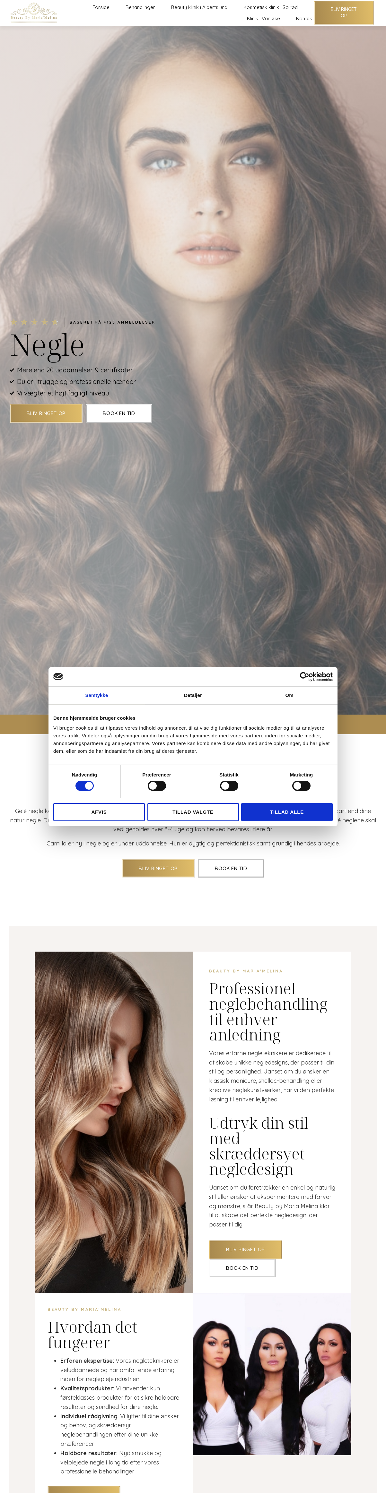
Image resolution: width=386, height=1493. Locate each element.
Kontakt (305, 18)
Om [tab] (289, 695)
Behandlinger (140, 7)
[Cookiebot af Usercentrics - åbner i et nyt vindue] (304, 676)
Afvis (99, 812)
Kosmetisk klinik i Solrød (270, 7)
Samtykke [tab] (96, 695)
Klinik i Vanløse (263, 18)
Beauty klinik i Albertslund (199, 7)
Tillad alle (287, 812)
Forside (101, 7)
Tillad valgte (193, 812)
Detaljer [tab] (193, 695)
